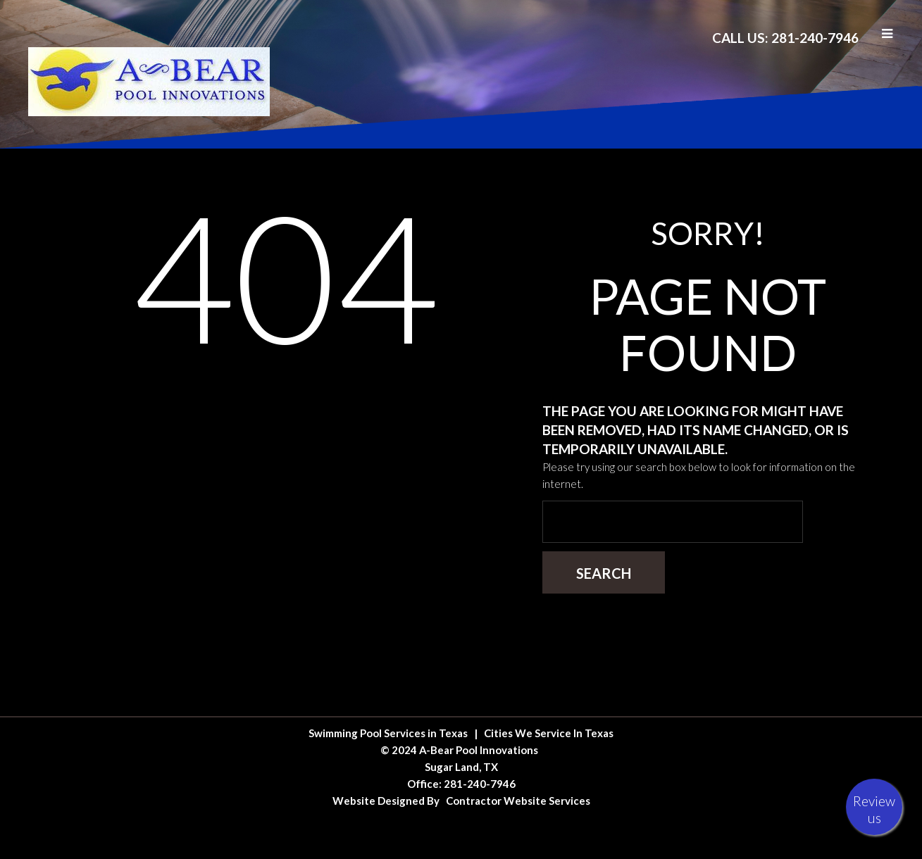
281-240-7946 (480, 783)
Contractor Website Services (518, 800)
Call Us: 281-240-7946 (785, 38)
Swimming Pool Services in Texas (388, 733)
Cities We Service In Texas (548, 733)
